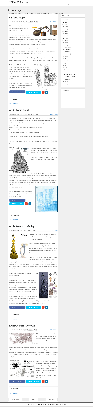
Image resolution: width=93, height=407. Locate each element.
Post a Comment (13, 103)
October (66, 51)
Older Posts (52, 399)
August (66, 56)
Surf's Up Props (16, 17)
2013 (64, 33)
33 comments (54, 114)
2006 (64, 84)
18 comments (54, 329)
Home (33, 399)
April (66, 63)
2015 (64, 29)
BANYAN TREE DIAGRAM (22, 325)
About (27, 2)
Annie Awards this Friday (21, 226)
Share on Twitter (33, 92)
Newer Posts (15, 399)
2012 (64, 36)
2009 (64, 42)
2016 (64, 26)
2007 (64, 81)
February (67, 67)
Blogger (45, 404)
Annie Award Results (19, 110)
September (67, 54)
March (66, 65)
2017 (64, 24)
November (67, 49)
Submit (68, 4)
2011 (64, 38)
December (67, 47)
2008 (64, 45)
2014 (64, 31)
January (66, 79)
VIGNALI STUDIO (16, 2)
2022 (64, 22)
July (66, 58)
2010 (64, 40)
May (66, 60)
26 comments (54, 21)
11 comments (54, 230)
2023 (64, 20)
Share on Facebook (18, 92)
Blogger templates (51, 404)
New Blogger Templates (61, 404)
